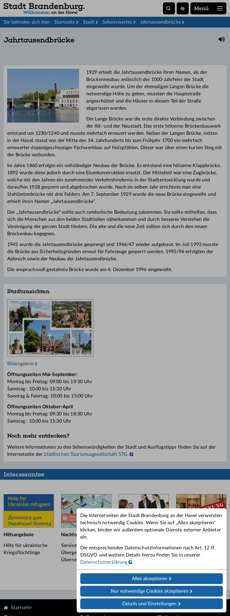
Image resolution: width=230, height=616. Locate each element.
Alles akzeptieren (149, 578)
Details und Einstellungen (149, 603)
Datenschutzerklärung (103, 562)
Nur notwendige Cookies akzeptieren (149, 591)
